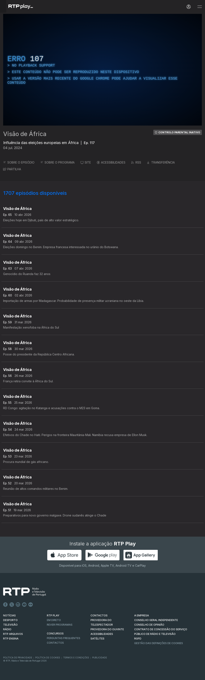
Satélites (97, 638)
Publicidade (99, 657)
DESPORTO (10, 620)
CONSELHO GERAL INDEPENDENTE (156, 620)
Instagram (18, 604)
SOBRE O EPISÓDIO (18, 162)
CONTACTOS (99, 615)
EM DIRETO (54, 620)
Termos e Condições (76, 657)
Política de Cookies (47, 657)
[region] (102, 70)
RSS (136, 162)
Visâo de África (24, 134)
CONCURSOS (55, 633)
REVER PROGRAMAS (59, 624)
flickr (30, 604)
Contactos (55, 642)
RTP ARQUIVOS (13, 633)
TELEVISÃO (10, 624)
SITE (85, 162)
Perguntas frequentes (63, 638)
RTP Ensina (10, 638)
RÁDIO (7, 629)
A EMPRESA (141, 615)
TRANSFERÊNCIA (161, 162)
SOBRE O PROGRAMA (57, 162)
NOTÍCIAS (9, 615)
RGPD (137, 638)
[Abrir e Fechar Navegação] (199, 7)
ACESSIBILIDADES (111, 162)
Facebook (5, 604)
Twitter (11, 604)
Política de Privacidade (17, 657)
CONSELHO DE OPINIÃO (149, 624)
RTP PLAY (53, 615)
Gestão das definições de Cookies (158, 643)
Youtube (24, 604)
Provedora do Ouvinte (107, 629)
